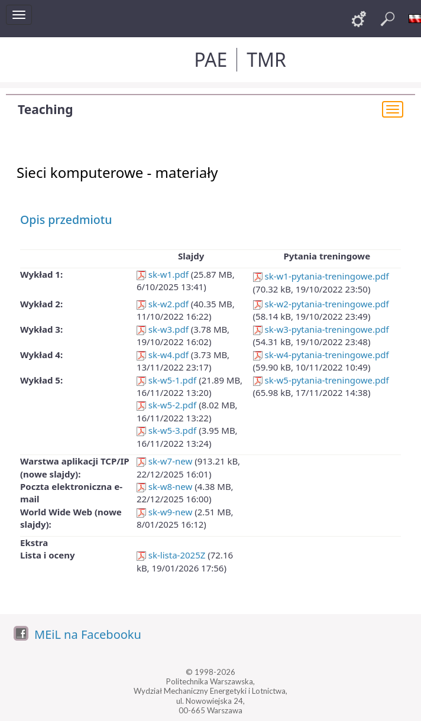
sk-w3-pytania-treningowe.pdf (321, 329)
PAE (210, 59)
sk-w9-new (164, 512)
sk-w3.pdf (163, 329)
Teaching (45, 109)
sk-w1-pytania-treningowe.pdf (321, 276)
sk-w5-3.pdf (166, 430)
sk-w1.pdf (163, 274)
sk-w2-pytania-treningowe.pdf (321, 304)
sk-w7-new (164, 461)
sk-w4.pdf (163, 354)
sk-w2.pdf (163, 304)
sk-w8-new (164, 486)
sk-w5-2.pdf (166, 405)
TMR (266, 59)
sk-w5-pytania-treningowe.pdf (321, 380)
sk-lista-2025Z (171, 555)
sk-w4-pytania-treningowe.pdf (321, 354)
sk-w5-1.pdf (166, 380)
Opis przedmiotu (66, 220)
